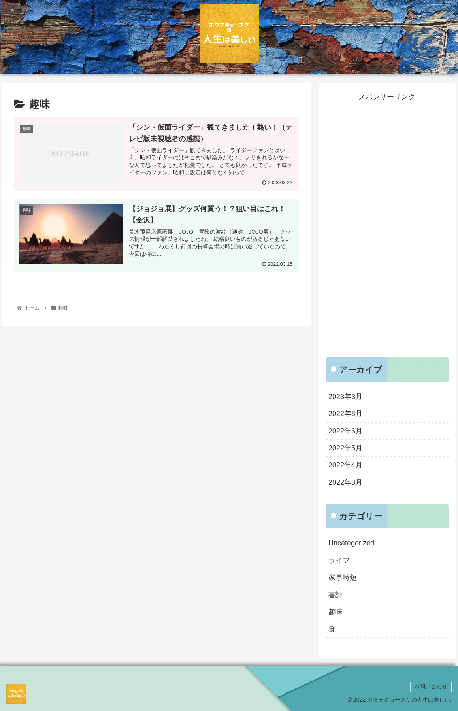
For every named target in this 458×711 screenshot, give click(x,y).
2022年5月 (345, 448)
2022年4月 (345, 465)
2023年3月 (345, 397)
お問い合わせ (430, 686)
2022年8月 (345, 414)
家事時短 (342, 577)
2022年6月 (345, 431)
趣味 (335, 612)
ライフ (339, 560)
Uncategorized (351, 543)
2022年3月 (345, 482)
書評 (335, 595)
